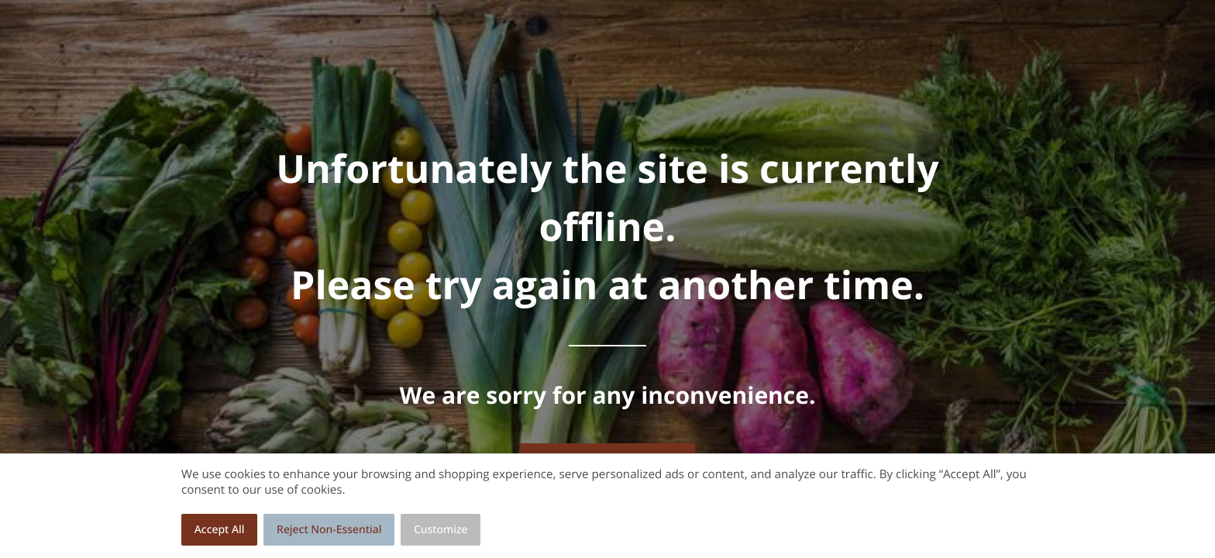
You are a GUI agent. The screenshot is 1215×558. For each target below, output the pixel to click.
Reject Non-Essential (329, 529)
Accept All (219, 529)
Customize (441, 529)
